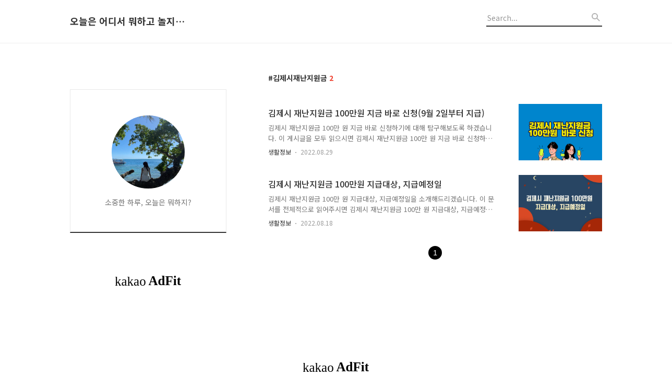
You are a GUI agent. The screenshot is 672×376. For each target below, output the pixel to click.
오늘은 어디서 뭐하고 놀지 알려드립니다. (127, 21)
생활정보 (279, 151)
